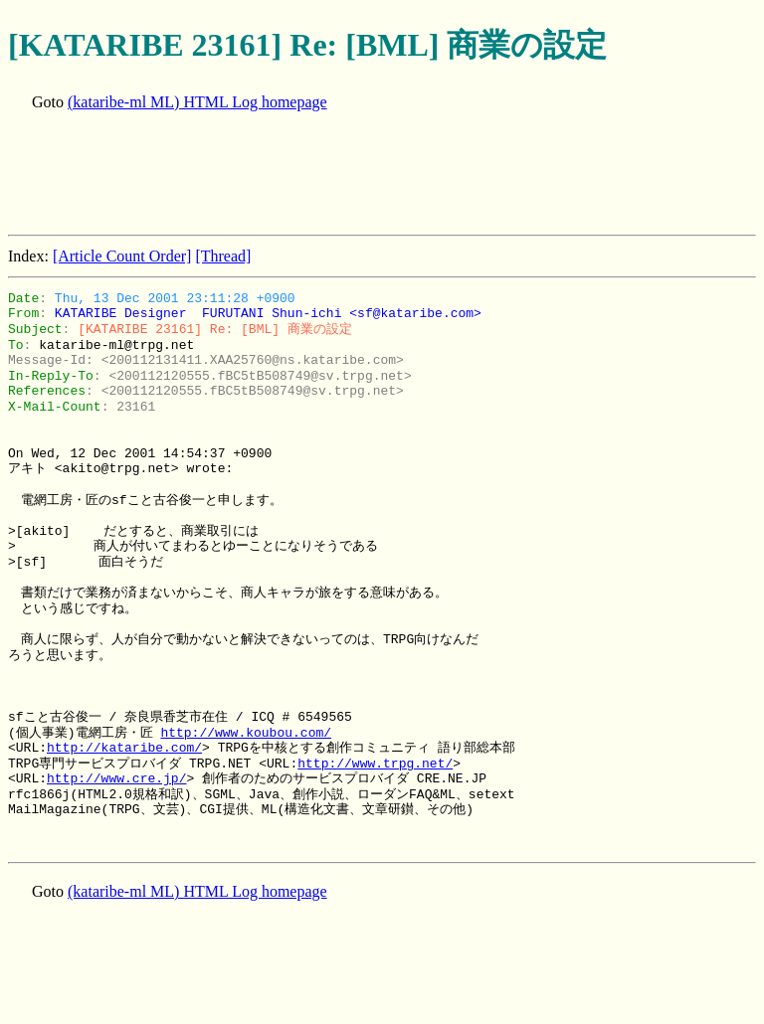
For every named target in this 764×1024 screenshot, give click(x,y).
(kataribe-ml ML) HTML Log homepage (197, 101)
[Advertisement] (370, 175)
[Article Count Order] (122, 256)
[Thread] (223, 256)
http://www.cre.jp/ (116, 778)
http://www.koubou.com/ (245, 733)
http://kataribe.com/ (124, 748)
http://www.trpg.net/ (375, 763)
